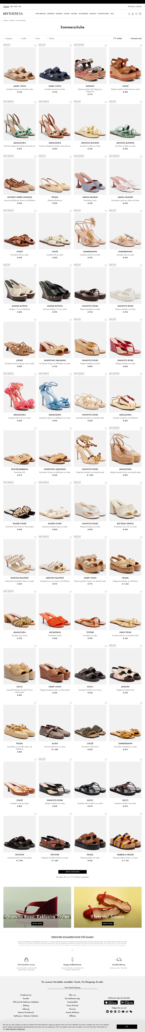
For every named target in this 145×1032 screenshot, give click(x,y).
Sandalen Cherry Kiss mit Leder (19, 418)
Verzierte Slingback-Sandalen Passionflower (19, 146)
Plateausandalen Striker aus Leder (125, 858)
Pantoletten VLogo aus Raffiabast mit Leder (54, 363)
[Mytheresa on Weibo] (127, 1011)
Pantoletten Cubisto (55, 635)
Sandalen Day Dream (20, 635)
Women (6, 6)
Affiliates (72, 1015)
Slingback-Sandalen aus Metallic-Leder (90, 472)
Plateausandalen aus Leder (90, 858)
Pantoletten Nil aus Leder (20, 255)
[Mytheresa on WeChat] (130, 1011)
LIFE (20, 6)
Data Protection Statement (15, 1029)
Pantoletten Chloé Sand (90, 747)
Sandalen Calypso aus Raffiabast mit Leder (54, 418)
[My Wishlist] (136, 14)
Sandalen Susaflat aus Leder (90, 146)
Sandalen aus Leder (90, 635)
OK (127, 1026)
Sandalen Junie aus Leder (19, 803)
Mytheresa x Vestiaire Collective (26, 1015)
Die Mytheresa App (72, 998)
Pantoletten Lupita (90, 200)
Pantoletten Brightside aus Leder (125, 747)
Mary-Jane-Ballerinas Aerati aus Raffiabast (19, 200)
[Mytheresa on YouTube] (123, 1011)
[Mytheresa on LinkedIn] (107, 1011)
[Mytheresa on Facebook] (111, 1011)
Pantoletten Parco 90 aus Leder (125, 527)
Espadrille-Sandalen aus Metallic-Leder (90, 418)
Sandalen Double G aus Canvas (90, 690)
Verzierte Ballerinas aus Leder (55, 747)
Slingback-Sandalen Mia (125, 690)
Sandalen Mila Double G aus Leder (90, 803)
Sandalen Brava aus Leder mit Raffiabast (55, 581)
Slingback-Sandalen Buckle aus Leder (54, 858)
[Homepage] (13, 13)
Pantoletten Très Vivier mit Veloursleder (20, 527)
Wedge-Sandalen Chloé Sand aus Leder (125, 89)
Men (11, 6)
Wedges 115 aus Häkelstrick (19, 309)
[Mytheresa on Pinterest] (115, 1011)
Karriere (72, 1009)
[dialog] (72, 1026)
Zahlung (26, 1005)
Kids (15, 6)
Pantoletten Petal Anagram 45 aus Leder (19, 363)
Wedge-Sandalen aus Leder (90, 363)
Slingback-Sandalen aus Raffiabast (125, 581)
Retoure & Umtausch (26, 1012)
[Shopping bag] (140, 13)
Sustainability (72, 1002)
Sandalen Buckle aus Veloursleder (19, 858)
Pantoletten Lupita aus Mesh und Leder (125, 200)
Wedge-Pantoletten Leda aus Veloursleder (55, 690)
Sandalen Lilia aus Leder (125, 255)
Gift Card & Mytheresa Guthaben (26, 1002)
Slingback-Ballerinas (55, 200)
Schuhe (12, 20)
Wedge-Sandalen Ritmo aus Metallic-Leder (125, 472)
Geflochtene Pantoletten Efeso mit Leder (19, 581)
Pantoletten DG (19, 472)
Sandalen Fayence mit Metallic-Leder (19, 89)
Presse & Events (72, 1005)
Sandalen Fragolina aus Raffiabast (125, 418)
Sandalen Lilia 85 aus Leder (90, 255)
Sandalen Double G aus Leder (125, 803)
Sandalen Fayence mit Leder (55, 89)
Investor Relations (72, 1012)
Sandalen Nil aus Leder (54, 255)
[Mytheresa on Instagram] (119, 1011)
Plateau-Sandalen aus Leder (90, 309)
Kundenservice (25, 995)
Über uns (72, 995)
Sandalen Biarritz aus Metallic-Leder (125, 635)
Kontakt (26, 998)
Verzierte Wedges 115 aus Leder (55, 309)
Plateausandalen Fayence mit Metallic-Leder (90, 581)
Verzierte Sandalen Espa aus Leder (55, 527)
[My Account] (132, 14)
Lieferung (25, 1009)
